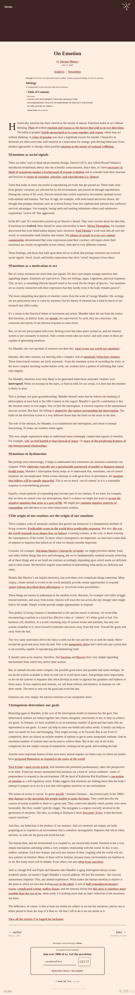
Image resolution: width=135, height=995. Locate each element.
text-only (76, 981)
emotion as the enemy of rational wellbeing (87, 146)
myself (60, 794)
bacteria (66, 657)
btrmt (79, 943)
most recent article (36, 767)
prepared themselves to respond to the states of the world (50, 758)
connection (33, 99)
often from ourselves (90, 861)
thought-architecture (65, 99)
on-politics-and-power (81, 103)
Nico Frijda (16, 767)
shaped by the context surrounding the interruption (86, 410)
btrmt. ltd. (62, 981)
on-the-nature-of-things (40, 106)
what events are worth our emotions (97, 348)
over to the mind (63, 884)
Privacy (66, 971)
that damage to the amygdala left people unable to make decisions (49, 798)
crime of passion (42, 137)
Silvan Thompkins (98, 225)
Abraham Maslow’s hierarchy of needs (59, 550)
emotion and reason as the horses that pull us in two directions (85, 127)
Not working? (77, 971)
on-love (49, 103)
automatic (89, 356)
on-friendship (61, 103)
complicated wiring (29, 888)
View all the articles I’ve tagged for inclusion (36, 919)
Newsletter (74, 71)
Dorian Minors (69, 61)
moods (54, 318)
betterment (46, 99)
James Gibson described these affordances (35, 587)
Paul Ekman (83, 230)
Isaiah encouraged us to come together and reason (72, 132)
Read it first (57, 971)
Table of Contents (37, 92)
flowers (80, 657)
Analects (59, 71)
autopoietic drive (79, 644)
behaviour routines (108, 356)
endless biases (50, 888)
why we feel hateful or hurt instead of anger (51, 441)
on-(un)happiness (35, 103)
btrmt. (9, 6)
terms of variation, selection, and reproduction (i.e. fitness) (63, 176)
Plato (31, 127)
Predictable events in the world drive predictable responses (64, 528)
